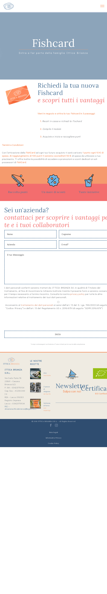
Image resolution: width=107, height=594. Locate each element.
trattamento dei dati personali (37, 305)
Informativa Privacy (53, 438)
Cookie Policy (53, 443)
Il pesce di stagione (47, 390)
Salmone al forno (47, 406)
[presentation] (24, 321)
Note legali (53, 432)
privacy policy (77, 294)
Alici (47, 374)
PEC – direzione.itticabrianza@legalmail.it (20, 407)
